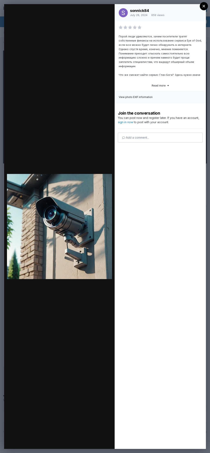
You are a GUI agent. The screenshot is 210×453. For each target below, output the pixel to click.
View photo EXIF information (136, 97)
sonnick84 (139, 10)
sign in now (125, 122)
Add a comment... (135, 137)
